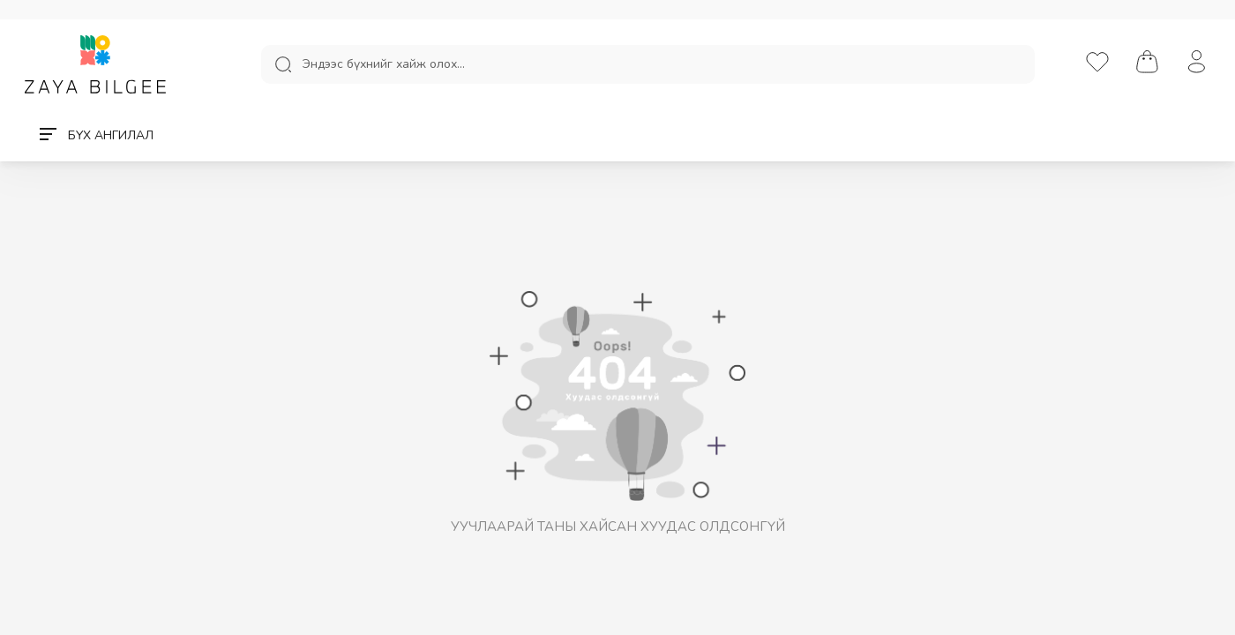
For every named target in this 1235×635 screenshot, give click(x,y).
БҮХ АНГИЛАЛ (96, 135)
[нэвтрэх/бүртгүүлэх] (1196, 63)
